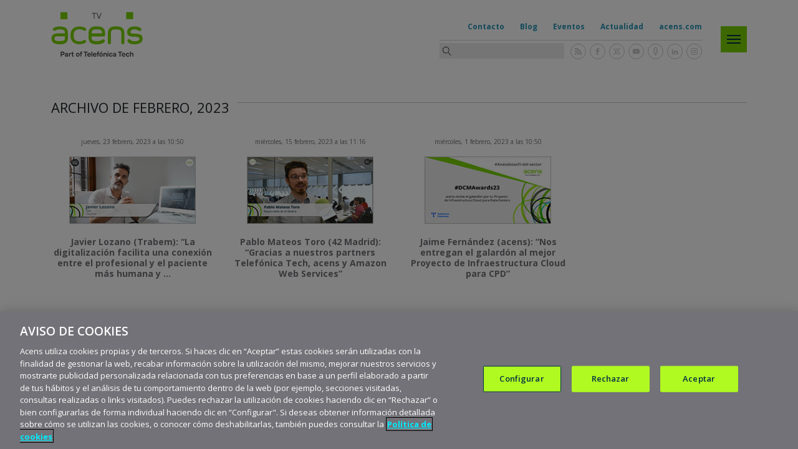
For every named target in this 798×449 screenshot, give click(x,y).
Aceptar (699, 392)
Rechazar (611, 392)
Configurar (521, 392)
